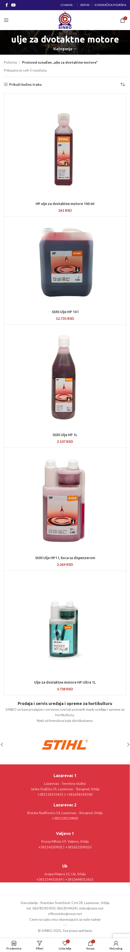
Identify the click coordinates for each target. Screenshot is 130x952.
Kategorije (63, 49)
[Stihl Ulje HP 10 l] (65, 262)
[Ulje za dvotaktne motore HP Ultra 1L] (65, 625)
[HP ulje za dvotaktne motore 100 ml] (65, 147)
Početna (10, 62)
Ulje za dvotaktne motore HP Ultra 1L (65, 682)
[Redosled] (122, 84)
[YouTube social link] (13, 5)
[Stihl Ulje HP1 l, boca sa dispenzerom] (65, 501)
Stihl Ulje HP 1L (65, 435)
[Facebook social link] (6, 5)
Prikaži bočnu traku (25, 84)
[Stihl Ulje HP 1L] (65, 378)
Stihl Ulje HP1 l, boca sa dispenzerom (65, 558)
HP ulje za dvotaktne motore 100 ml (65, 204)
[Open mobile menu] (6, 20)
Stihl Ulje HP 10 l (65, 312)
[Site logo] (65, 20)
